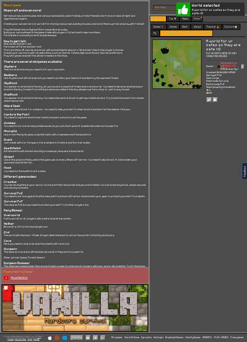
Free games (237, 337)
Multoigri (159, 337)
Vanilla (77, 337)
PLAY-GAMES (221, 337)
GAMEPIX (207, 337)
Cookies (36, 339)
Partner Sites (20, 339)
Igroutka (146, 337)
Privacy (11, 339)
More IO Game (132, 337)
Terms (29, 339)
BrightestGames (174, 337)
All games (116, 337)
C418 (39, 337)
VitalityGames (193, 337)
